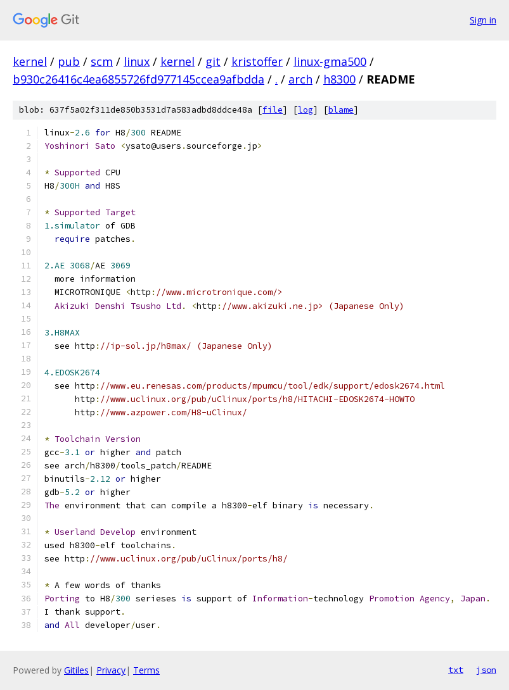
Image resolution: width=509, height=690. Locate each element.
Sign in (483, 20)
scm (102, 61)
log (305, 109)
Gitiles (76, 670)
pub (69, 61)
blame (341, 109)
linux (137, 61)
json (486, 669)
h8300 (339, 79)
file (272, 109)
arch (300, 79)
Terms (146, 670)
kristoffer (257, 61)
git (213, 61)
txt (455, 669)
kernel (30, 61)
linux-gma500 (329, 61)
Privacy (111, 670)
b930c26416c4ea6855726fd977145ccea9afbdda (138, 79)
